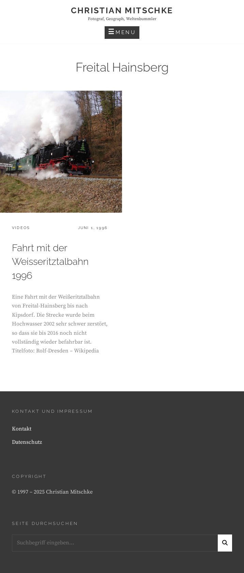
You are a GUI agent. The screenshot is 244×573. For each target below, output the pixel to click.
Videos (21, 228)
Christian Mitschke (122, 10)
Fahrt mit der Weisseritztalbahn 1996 (50, 262)
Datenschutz (27, 442)
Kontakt (21, 428)
